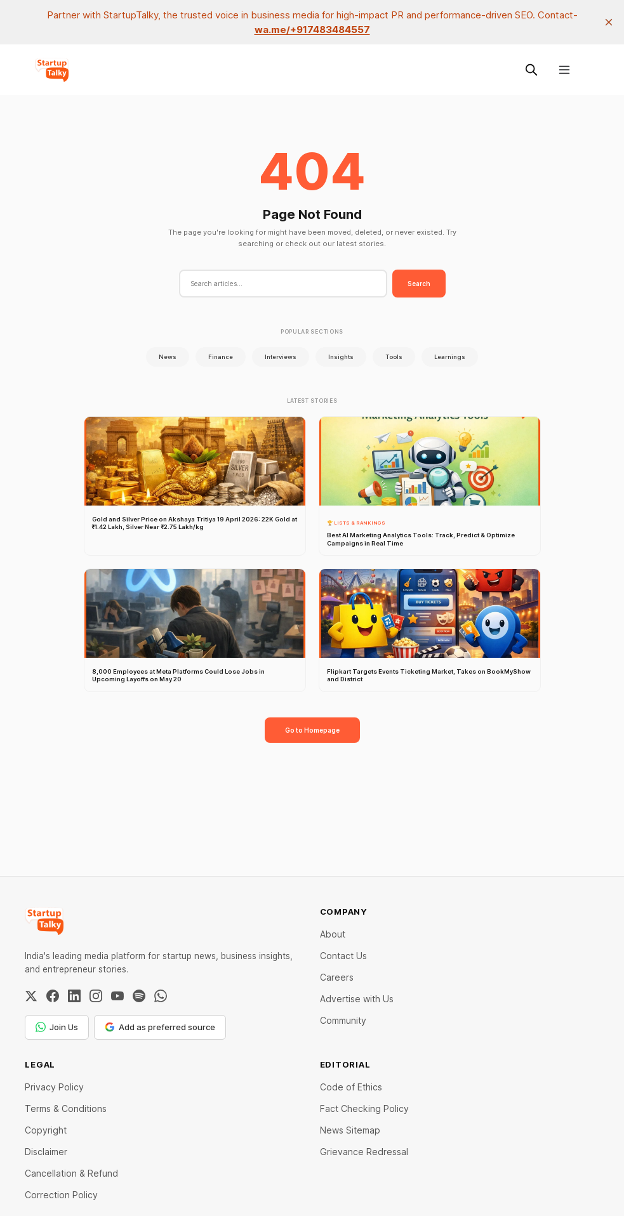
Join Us (57, 1027)
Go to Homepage (312, 730)
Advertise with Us (357, 998)
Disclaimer (46, 1151)
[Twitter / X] (31, 996)
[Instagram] (96, 996)
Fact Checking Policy (364, 1108)
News (167, 356)
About (332, 934)
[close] (609, 22)
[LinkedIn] (74, 996)
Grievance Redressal (364, 1151)
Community (343, 1020)
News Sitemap (350, 1130)
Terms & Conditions (66, 1108)
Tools (393, 356)
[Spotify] (139, 996)
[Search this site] (531, 70)
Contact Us (343, 955)
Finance (220, 356)
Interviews (280, 356)
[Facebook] (52, 996)
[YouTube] (117, 996)
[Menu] (564, 70)
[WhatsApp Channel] (160, 996)
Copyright (46, 1130)
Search (419, 283)
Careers (337, 977)
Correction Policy (61, 1194)
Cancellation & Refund (71, 1173)
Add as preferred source (160, 1027)
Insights (341, 356)
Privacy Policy (54, 1087)
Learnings (449, 356)
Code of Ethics (351, 1087)
